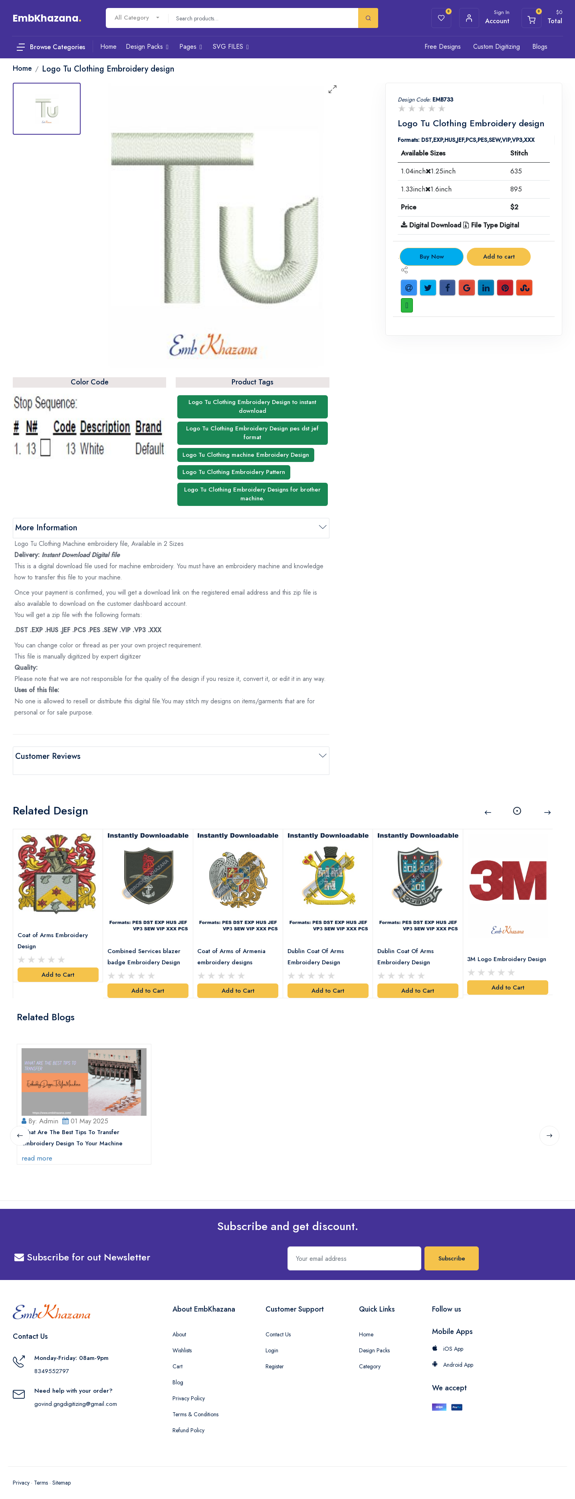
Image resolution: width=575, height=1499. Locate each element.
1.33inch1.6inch (426, 189)
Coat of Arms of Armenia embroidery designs (234, 944)
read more (39, 1150)
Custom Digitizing (496, 46)
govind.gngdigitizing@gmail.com (75, 1396)
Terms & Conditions (195, 1407)
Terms (41, 1475)
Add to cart (499, 256)
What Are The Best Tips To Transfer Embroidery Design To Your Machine (74, 1130)
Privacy (21, 1475)
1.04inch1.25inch (428, 171)
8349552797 (51, 1363)
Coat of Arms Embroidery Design (55, 928)
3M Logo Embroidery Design (499, 951)
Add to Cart (58, 962)
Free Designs (442, 46)
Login (272, 1343)
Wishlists (182, 1343)
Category (370, 1359)
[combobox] (137, 18)
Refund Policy (188, 1423)
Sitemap (61, 1475)
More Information (46, 528)
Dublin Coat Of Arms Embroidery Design (317, 944)
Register (275, 1359)
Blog (177, 1375)
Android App (452, 1357)
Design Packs (374, 1343)
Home (366, 1327)
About (179, 1327)
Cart (177, 1359)
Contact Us (278, 1327)
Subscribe (451, 1250)
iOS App (447, 1341)
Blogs (539, 46)
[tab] (47, 109)
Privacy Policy (188, 1391)
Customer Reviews (48, 756)
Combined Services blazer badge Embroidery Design (145, 944)
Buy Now (432, 256)
